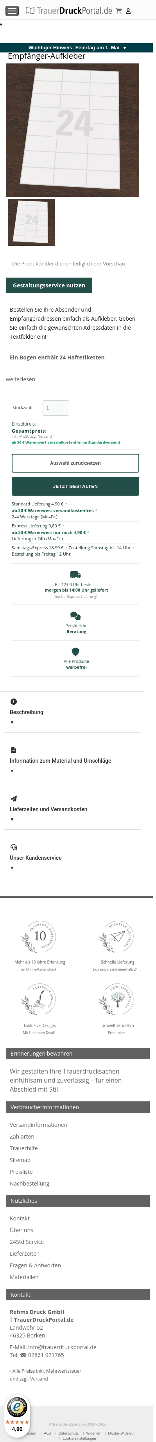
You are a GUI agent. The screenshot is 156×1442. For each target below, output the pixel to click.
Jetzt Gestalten (75, 486)
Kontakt (20, 1218)
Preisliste (21, 1171)
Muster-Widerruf (121, 1433)
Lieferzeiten (24, 1253)
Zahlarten (22, 1136)
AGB (47, 1433)
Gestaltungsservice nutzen (49, 285)
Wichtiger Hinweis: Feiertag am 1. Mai (75, 48)
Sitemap (20, 1160)
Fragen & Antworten (35, 1265)
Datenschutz (69, 1433)
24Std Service (27, 1241)
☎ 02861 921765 (42, 1355)
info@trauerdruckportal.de (62, 1347)
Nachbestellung (29, 1183)
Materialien (24, 1277)
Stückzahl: (22, 407)
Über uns (21, 1230)
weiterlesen (20, 379)
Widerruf (93, 1433)
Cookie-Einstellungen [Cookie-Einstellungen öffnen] (79, 1438)
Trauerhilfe (24, 1148)
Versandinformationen (38, 1124)
